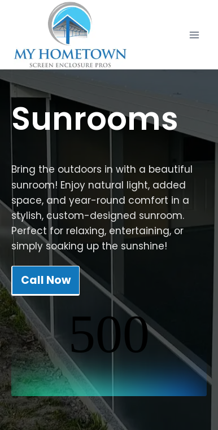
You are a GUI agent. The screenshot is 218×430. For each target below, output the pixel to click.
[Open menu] (194, 34)
